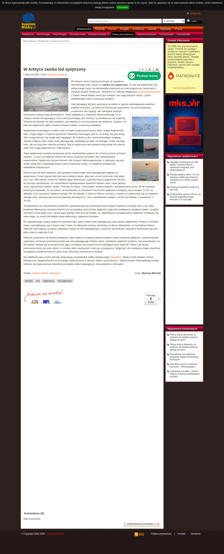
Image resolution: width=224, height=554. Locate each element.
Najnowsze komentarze (182, 328)
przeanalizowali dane (149, 91)
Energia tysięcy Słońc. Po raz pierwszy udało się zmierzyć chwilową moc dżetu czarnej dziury (184, 178)
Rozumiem (122, 7)
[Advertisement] (92, 53)
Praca (178, 28)
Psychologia (60, 34)
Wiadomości (84, 28)
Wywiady (165, 28)
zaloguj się (195, 13)
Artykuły (100, 28)
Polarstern (116, 257)
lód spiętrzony (65, 280)
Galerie (152, 28)
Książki (124, 28)
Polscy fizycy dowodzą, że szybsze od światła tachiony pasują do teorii (184, 337)
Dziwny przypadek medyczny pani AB (184, 188)
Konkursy (138, 28)
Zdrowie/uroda (77, 34)
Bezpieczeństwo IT (98, 34)
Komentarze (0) (34, 513)
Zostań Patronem (178, 40)
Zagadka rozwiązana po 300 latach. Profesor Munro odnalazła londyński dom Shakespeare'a (184, 166)
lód (37, 280)
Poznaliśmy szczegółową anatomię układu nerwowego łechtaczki (184, 357)
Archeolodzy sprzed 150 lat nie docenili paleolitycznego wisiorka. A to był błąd (185, 197)
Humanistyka (166, 34)
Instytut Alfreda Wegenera (46, 273)
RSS (141, 534)
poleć (159, 298)
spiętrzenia (48, 280)
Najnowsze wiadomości (182, 156)
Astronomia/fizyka (146, 34)
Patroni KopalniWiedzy (184, 88)
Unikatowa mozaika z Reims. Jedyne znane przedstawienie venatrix (185, 374)
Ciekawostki (183, 34)
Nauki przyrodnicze (123, 34)
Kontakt (181, 533)
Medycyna (28, 34)
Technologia (43, 34)
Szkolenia (195, 533)
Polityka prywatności (161, 533)
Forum (113, 28)
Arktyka (29, 280)
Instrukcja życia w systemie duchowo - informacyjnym (183, 365)
